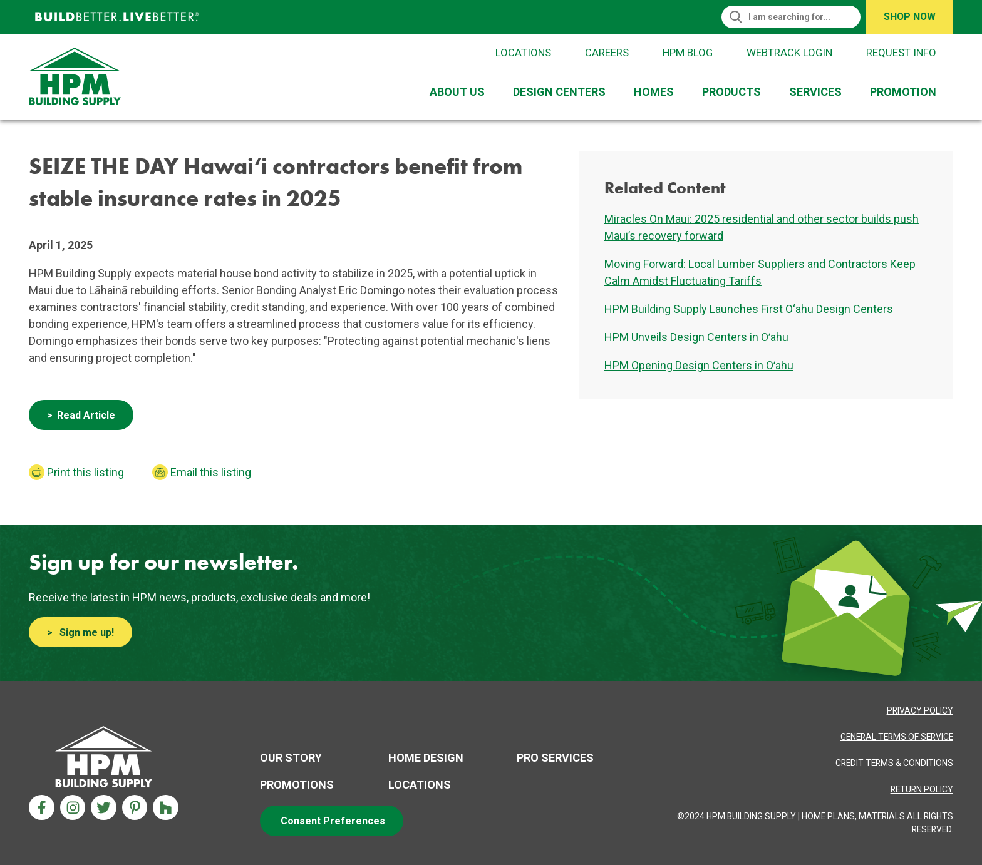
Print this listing (85, 472)
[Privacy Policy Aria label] (920, 711)
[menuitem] (460, 91)
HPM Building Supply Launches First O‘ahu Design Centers (748, 308)
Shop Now (910, 17)
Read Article (86, 415)
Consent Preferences (333, 821)
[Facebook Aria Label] (41, 808)
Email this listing (210, 472)
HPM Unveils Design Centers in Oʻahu (696, 337)
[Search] (796, 17)
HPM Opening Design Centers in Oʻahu (698, 365)
